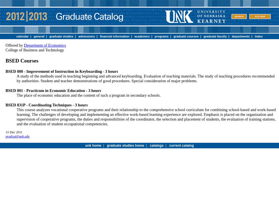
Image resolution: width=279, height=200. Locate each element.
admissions (86, 36)
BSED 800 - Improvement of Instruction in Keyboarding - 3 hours (62, 71)
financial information (114, 36)
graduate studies (61, 36)
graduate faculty (215, 36)
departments (241, 36)
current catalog (181, 146)
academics (142, 36)
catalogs (157, 146)
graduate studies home (125, 146)
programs (162, 36)
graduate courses (186, 36)
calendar (22, 36)
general (39, 36)
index (259, 36)
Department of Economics (45, 45)
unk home (93, 146)
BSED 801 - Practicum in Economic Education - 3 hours (53, 90)
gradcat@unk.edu (17, 136)
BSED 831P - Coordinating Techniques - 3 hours (47, 105)
